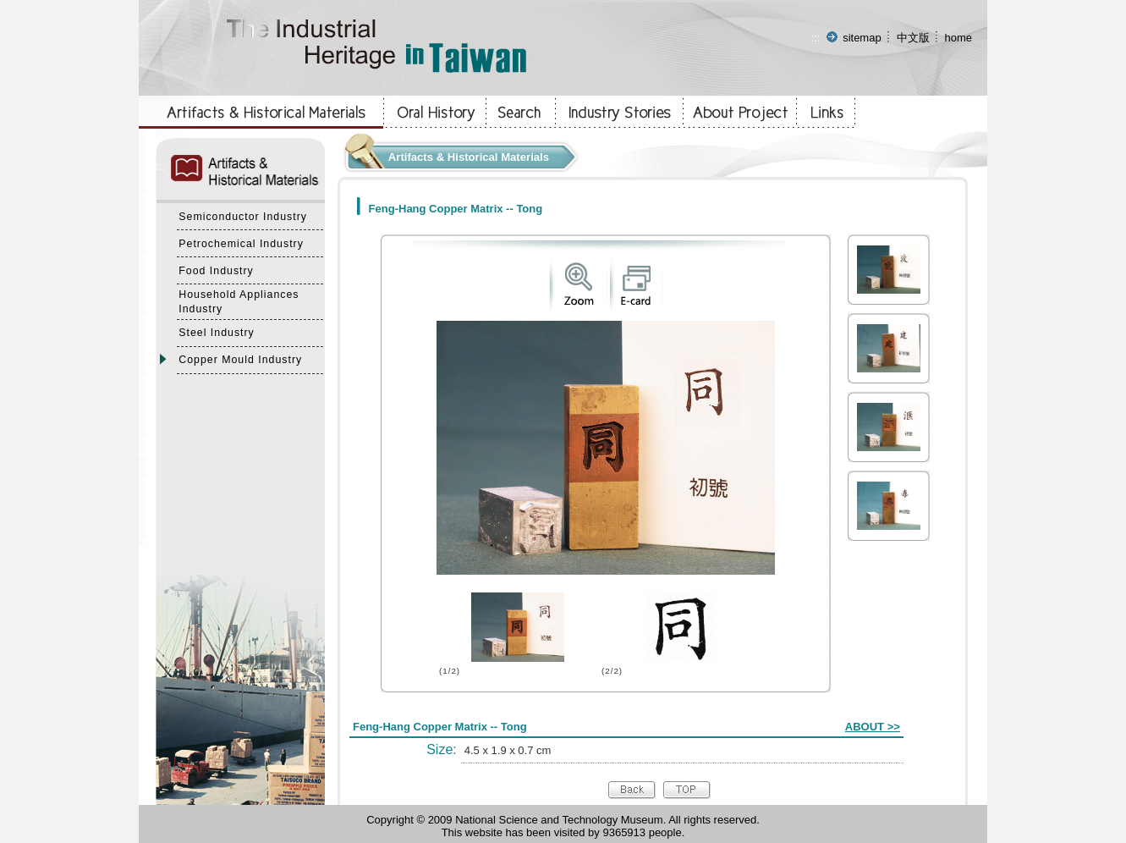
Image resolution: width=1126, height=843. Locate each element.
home (958, 37)
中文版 (913, 37)
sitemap (862, 37)
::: (815, 37)
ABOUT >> (872, 726)
